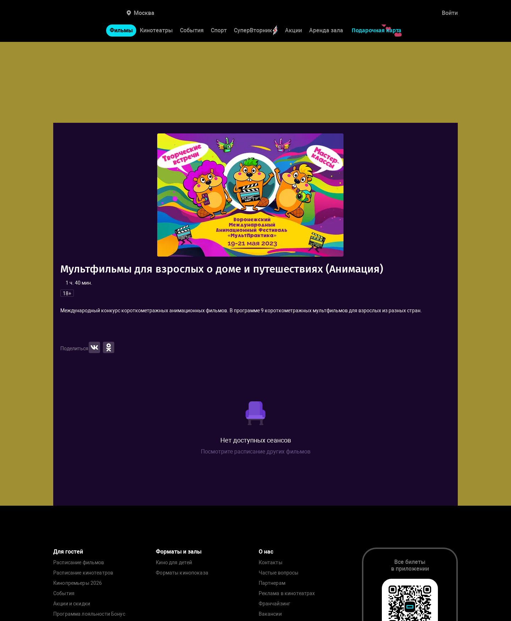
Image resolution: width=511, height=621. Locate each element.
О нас (266, 551)
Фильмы (121, 30)
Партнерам (272, 583)
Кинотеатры (156, 30)
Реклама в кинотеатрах (287, 593)
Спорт (219, 30)
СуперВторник (256, 30)
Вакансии (270, 614)
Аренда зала (326, 30)
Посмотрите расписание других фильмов (256, 451)
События (192, 30)
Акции (293, 30)
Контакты (270, 562)
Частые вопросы (279, 573)
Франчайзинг (275, 603)
